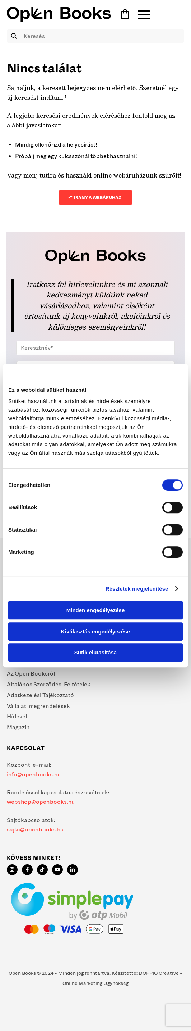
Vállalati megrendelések (38, 706)
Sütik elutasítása (95, 652)
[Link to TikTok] (42, 869)
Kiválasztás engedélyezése (95, 631)
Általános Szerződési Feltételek (48, 684)
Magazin (18, 727)
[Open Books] (59, 14)
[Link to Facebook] (27, 869)
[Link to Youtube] (57, 869)
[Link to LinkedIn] (72, 869)
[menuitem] (140, 14)
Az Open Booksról (31, 673)
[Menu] (140, 14)
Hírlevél (17, 716)
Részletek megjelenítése (137, 589)
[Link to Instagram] (12, 869)
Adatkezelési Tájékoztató (40, 695)
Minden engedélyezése (95, 610)
